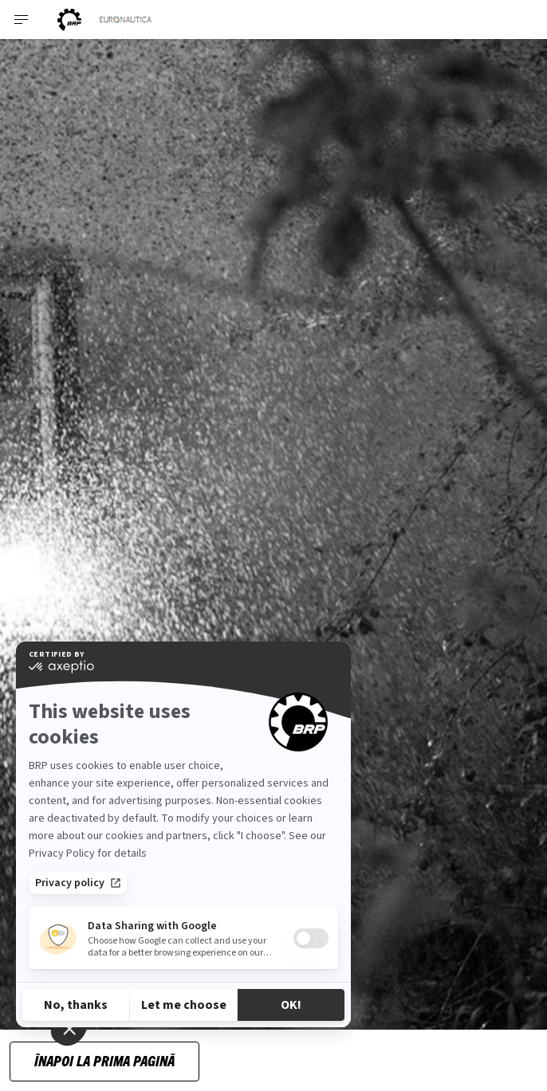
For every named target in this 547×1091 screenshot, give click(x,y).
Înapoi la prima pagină (104, 1060)
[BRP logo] (69, 19)
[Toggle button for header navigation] (21, 19)
